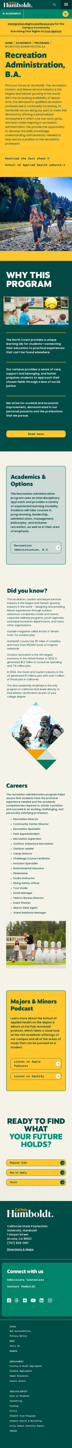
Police (13, 1410)
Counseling (16, 1400)
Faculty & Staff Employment (26, 1366)
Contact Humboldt (21, 1286)
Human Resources (19, 1375)
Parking (14, 1406)
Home (9, 43)
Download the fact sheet (25, 158)
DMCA (12, 1341)
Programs (41, 43)
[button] (54, 4)
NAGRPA (13, 1351)
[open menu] (66, 4)
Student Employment (21, 1371)
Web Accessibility (20, 1331)
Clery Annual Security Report (27, 1425)
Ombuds (13, 1430)
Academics (12, 14)
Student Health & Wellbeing (26, 1421)
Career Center (18, 1381)
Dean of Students (19, 1396)
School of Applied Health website (33, 165)
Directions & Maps (20, 1249)
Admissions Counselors (25, 1279)
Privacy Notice (18, 1336)
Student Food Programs (23, 1415)
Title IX (15, 1346)
